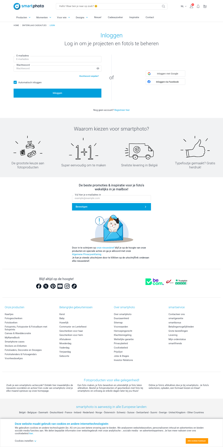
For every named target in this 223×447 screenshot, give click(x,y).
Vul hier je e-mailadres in (88, 194)
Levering (173, 335)
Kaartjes (9, 314)
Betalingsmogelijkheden (181, 326)
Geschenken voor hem (71, 335)
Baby (61, 318)
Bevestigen (81, 206)
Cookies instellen (25, 440)
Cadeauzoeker (115, 17)
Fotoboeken (11, 322)
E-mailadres (22, 55)
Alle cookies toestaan (197, 441)
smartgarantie (176, 318)
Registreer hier (122, 110)
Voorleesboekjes (14, 358)
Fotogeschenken (13, 318)
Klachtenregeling (122, 335)
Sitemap (118, 322)
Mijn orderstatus (177, 339)
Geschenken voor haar (71, 331)
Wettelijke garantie (124, 339)
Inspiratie (134, 17)
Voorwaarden (121, 326)
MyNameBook (12, 337)
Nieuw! (97, 17)
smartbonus (175, 322)
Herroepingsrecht (123, 331)
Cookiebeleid (121, 347)
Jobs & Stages (121, 356)
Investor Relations (123, 360)
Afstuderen (65, 339)
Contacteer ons (177, 314)
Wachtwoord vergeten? (89, 76)
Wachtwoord (23, 65)
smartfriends (175, 343)
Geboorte (64, 356)
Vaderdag (64, 347)
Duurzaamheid (121, 318)
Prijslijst (118, 351)
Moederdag (65, 343)
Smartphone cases (14, 341)
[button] (165, 73)
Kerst (62, 314)
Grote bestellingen (178, 331)
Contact (150, 17)
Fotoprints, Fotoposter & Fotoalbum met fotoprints (26, 328)
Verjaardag (65, 351)
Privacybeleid (121, 343)
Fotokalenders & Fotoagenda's (21, 354)
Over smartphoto (123, 314)
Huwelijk (64, 322)
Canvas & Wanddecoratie (18, 333)
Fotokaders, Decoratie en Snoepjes (23, 350)
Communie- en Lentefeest (73, 326)
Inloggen (57, 93)
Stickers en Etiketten (16, 346)
